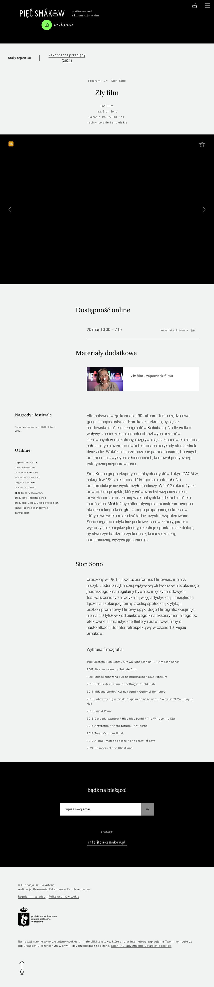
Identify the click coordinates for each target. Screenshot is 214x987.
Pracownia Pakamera (48, 889)
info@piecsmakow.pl (107, 842)
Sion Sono (119, 80)
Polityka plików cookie (63, 896)
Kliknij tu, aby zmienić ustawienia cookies (141, 946)
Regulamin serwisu (32, 896)
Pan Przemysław (78, 889)
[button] (204, 209)
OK (147, 809)
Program (94, 80)
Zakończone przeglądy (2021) (66, 57)
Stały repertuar (20, 58)
